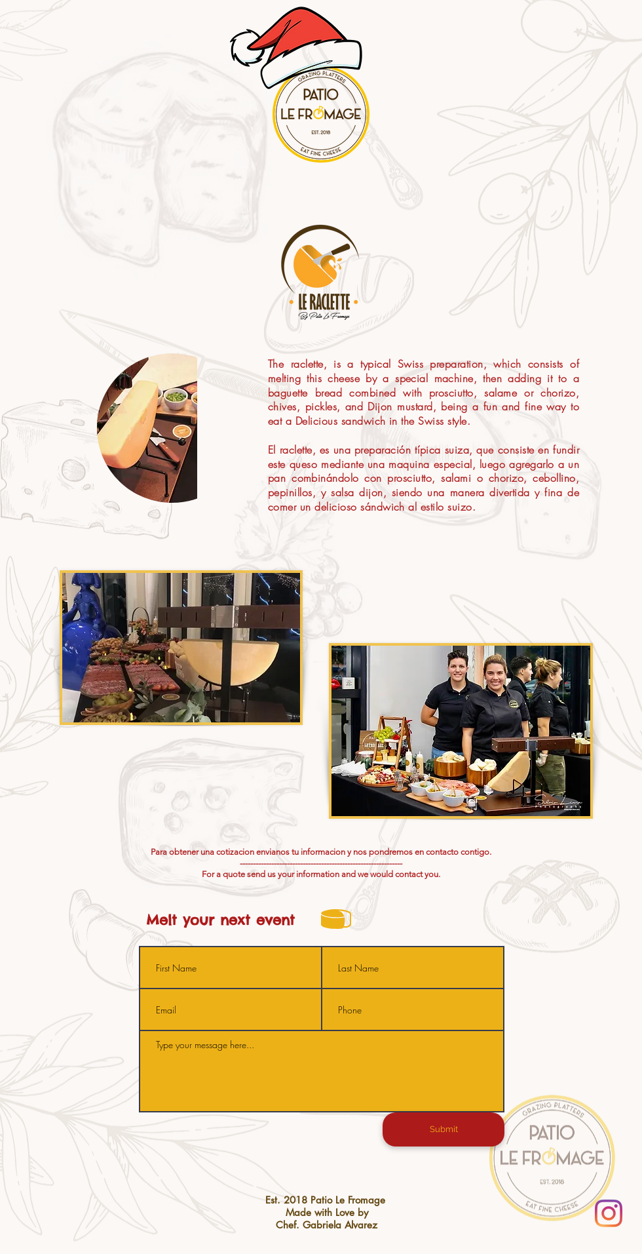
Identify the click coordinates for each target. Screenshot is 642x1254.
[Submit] (443, 1129)
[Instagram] (608, 1213)
